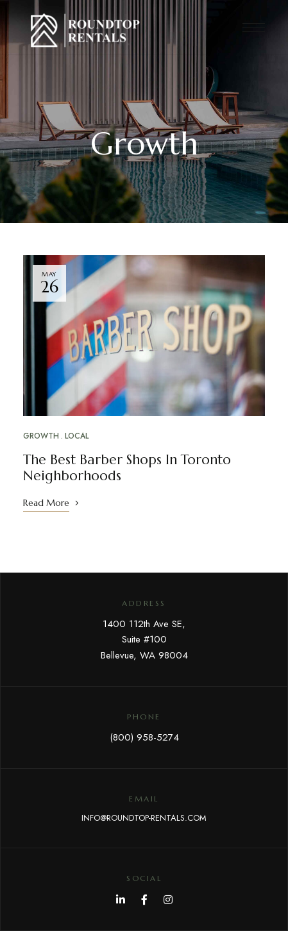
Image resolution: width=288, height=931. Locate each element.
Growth (41, 436)
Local (77, 436)
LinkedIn (120, 899)
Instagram (168, 899)
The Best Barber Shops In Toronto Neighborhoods (127, 467)
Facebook (144, 899)
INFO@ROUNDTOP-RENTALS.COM (144, 818)
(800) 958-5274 (144, 737)
